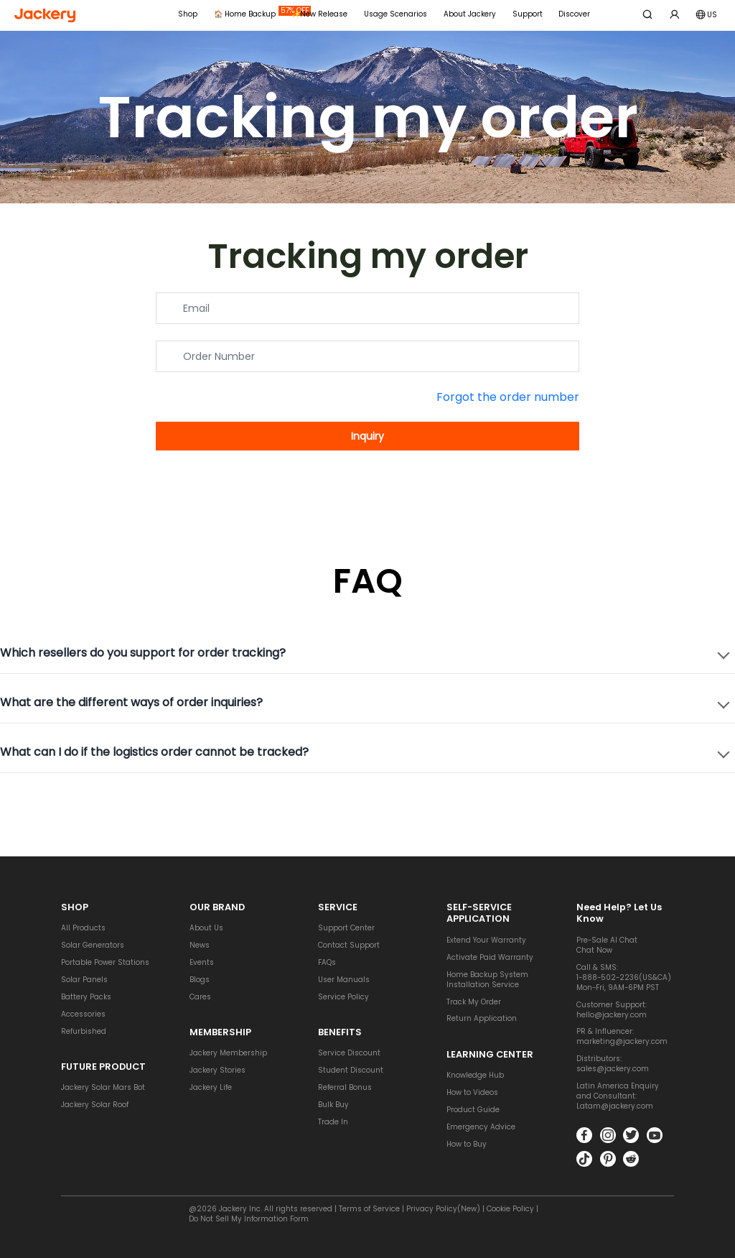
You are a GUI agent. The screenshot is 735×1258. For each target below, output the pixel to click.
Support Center (346, 926)
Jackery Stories (217, 1068)
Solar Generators (92, 943)
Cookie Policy (510, 1208)
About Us (206, 926)
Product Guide (473, 1108)
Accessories (83, 1012)
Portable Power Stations (105, 961)
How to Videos (472, 1091)
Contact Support (349, 943)
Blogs (199, 978)
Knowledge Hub (475, 1073)
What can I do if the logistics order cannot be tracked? (154, 752)
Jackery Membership (228, 1051)
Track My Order (473, 999)
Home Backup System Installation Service (487, 977)
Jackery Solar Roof (94, 1103)
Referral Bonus (345, 1086)
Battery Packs (86, 995)
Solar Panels (84, 978)
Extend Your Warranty (486, 938)
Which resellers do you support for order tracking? (143, 653)
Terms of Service (369, 1208)
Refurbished (83, 1029)
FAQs (327, 961)
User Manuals (344, 978)
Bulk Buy (333, 1103)
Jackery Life (210, 1086)
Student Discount (350, 1068)
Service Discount (349, 1051)
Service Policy (343, 995)
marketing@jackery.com (622, 1040)
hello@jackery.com (611, 1012)
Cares (200, 995)
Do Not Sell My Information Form (249, 1219)
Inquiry (367, 436)
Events (201, 961)
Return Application (481, 1017)
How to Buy (466, 1142)
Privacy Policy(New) (443, 1208)
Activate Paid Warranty (489, 956)
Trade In (333, 1120)
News (199, 943)
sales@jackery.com (612, 1067)
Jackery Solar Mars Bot (103, 1086)
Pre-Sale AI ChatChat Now (606, 943)
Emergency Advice (480, 1125)
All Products (83, 926)
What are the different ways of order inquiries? (131, 703)
